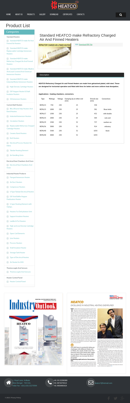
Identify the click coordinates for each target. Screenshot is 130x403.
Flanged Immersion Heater (20, 177)
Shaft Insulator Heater (18, 248)
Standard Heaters (13, 37)
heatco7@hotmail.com (103, 383)
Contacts (80, 14)
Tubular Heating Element (19, 151)
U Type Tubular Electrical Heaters (22, 192)
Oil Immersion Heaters (18, 99)
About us (19, 14)
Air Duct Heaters (16, 182)
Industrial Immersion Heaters (20, 116)
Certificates (67, 14)
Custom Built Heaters (14, 105)
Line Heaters (14, 238)
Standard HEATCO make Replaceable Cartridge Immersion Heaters (19, 51)
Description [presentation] (44, 82)
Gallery (42, 14)
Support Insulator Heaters (19, 216)
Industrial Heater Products (16, 174)
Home (8, 14)
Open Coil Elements (17, 234)
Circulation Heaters (17, 121)
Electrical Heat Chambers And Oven (20, 161)
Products (31, 14)
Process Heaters (16, 243)
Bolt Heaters (14, 138)
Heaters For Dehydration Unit (21, 212)
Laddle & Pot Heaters (18, 221)
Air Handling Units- (17, 155)
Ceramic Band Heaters (18, 133)
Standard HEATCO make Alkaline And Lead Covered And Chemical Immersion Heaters (20, 71)
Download (54, 14)
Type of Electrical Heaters (19, 257)
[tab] (44, 82)
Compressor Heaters (17, 187)
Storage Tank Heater (17, 253)
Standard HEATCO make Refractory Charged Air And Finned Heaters (20, 61)
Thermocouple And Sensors (17, 268)
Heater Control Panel (14, 278)
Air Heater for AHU (17, 262)
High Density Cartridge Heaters (21, 87)
